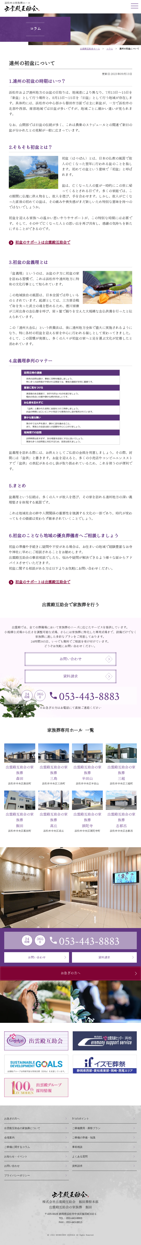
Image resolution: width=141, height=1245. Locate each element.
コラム (109, 48)
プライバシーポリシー (17, 1175)
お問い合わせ (86, 659)
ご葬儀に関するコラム (17, 1146)
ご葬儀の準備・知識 (83, 1137)
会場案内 (9, 1137)
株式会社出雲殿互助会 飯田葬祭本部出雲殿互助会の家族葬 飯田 (70, 1200)
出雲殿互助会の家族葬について (22, 1128)
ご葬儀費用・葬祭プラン (86, 1128)
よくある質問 (80, 1156)
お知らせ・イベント (15, 1156)
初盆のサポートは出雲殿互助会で (42, 242)
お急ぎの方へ (100, 973)
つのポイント (80, 1118)
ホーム (90, 48)
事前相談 (77, 1146)
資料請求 (88, 676)
